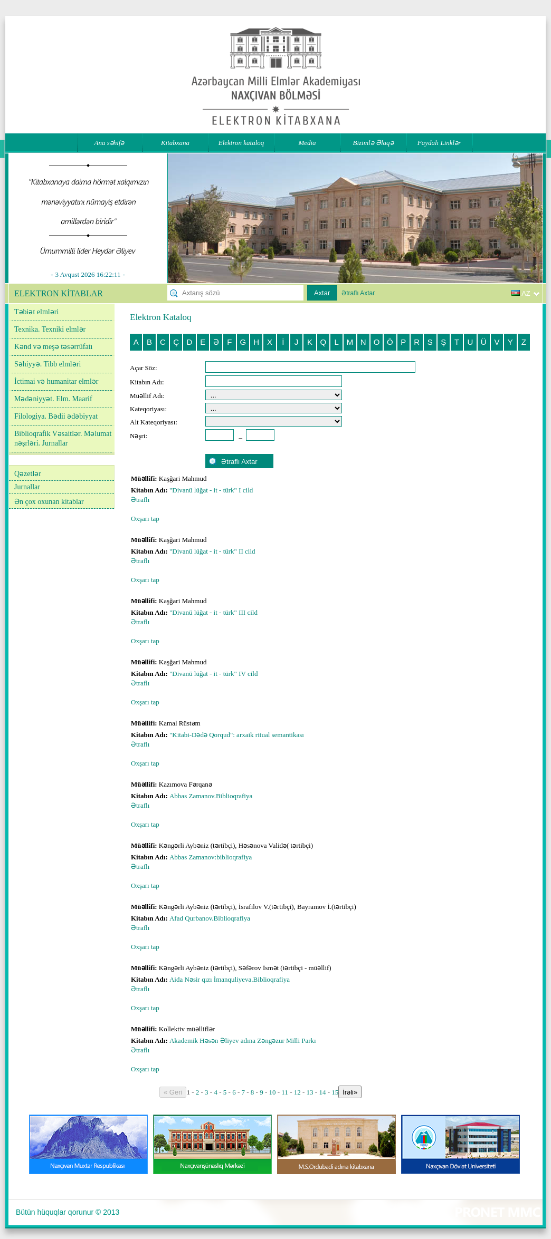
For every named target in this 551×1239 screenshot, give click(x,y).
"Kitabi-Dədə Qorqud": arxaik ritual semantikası (237, 735)
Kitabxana (175, 143)
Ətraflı (140, 500)
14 (322, 1092)
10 (272, 1092)
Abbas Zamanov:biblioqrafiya (211, 857)
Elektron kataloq (241, 143)
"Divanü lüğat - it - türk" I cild (211, 490)
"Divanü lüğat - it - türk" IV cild (213, 673)
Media (307, 143)
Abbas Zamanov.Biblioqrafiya (211, 796)
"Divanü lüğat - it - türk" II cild (212, 551)
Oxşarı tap (145, 518)
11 (284, 1092)
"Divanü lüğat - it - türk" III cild (213, 612)
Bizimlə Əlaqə (373, 143)
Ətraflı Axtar (358, 293)
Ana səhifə (109, 143)
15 (334, 1092)
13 (310, 1092)
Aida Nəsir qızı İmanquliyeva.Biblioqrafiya (230, 979)
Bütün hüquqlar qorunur (54, 1212)
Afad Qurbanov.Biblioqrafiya (210, 918)
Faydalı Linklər (439, 143)
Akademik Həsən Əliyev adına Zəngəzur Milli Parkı (243, 1040)
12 (297, 1092)
